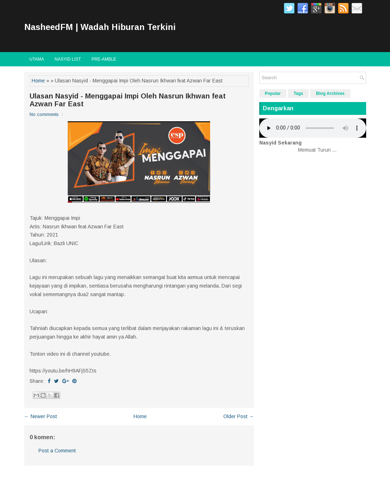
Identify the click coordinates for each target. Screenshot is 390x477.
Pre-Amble (104, 59)
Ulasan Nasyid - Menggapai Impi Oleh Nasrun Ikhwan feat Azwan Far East (128, 100)
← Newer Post (40, 416)
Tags (298, 93)
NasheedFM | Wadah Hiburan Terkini (100, 27)
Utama (37, 59)
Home (38, 80)
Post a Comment (57, 450)
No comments (44, 114)
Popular (273, 93)
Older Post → (238, 416)
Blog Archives (330, 93)
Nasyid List (68, 59)
